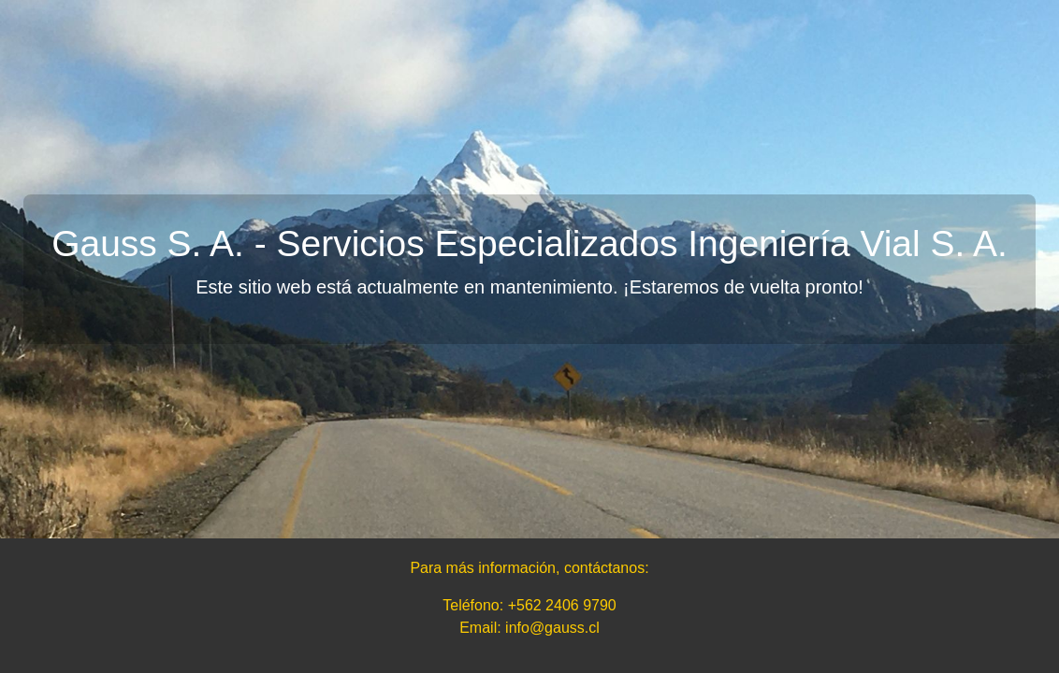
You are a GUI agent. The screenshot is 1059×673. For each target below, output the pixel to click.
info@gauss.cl (552, 628)
